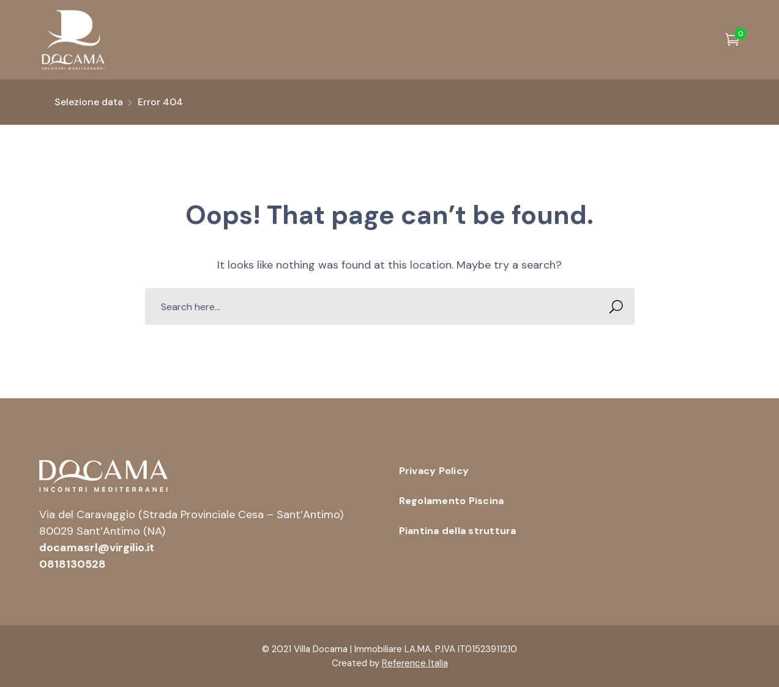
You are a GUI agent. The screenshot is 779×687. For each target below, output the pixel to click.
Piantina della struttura (457, 530)
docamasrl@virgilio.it (96, 547)
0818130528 (72, 564)
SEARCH (613, 307)
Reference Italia (415, 663)
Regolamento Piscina (451, 500)
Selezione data (88, 101)
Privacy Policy (434, 470)
